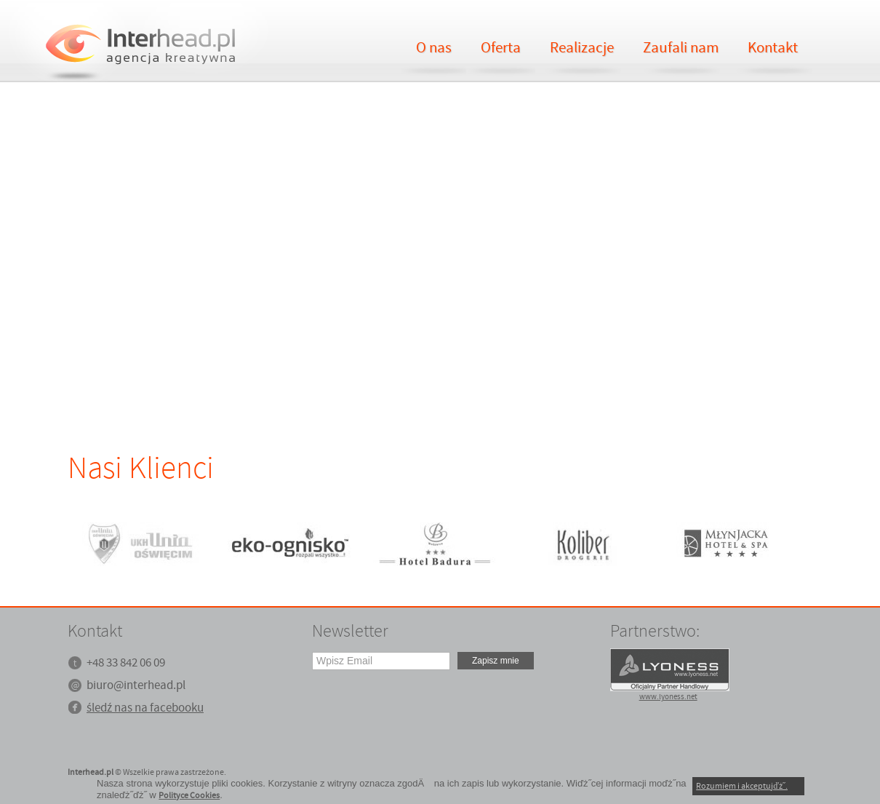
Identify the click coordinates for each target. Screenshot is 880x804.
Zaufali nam (681, 48)
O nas (434, 48)
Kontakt (773, 48)
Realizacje (582, 48)
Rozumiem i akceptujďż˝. (742, 786)
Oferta (501, 48)
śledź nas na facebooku (145, 708)
